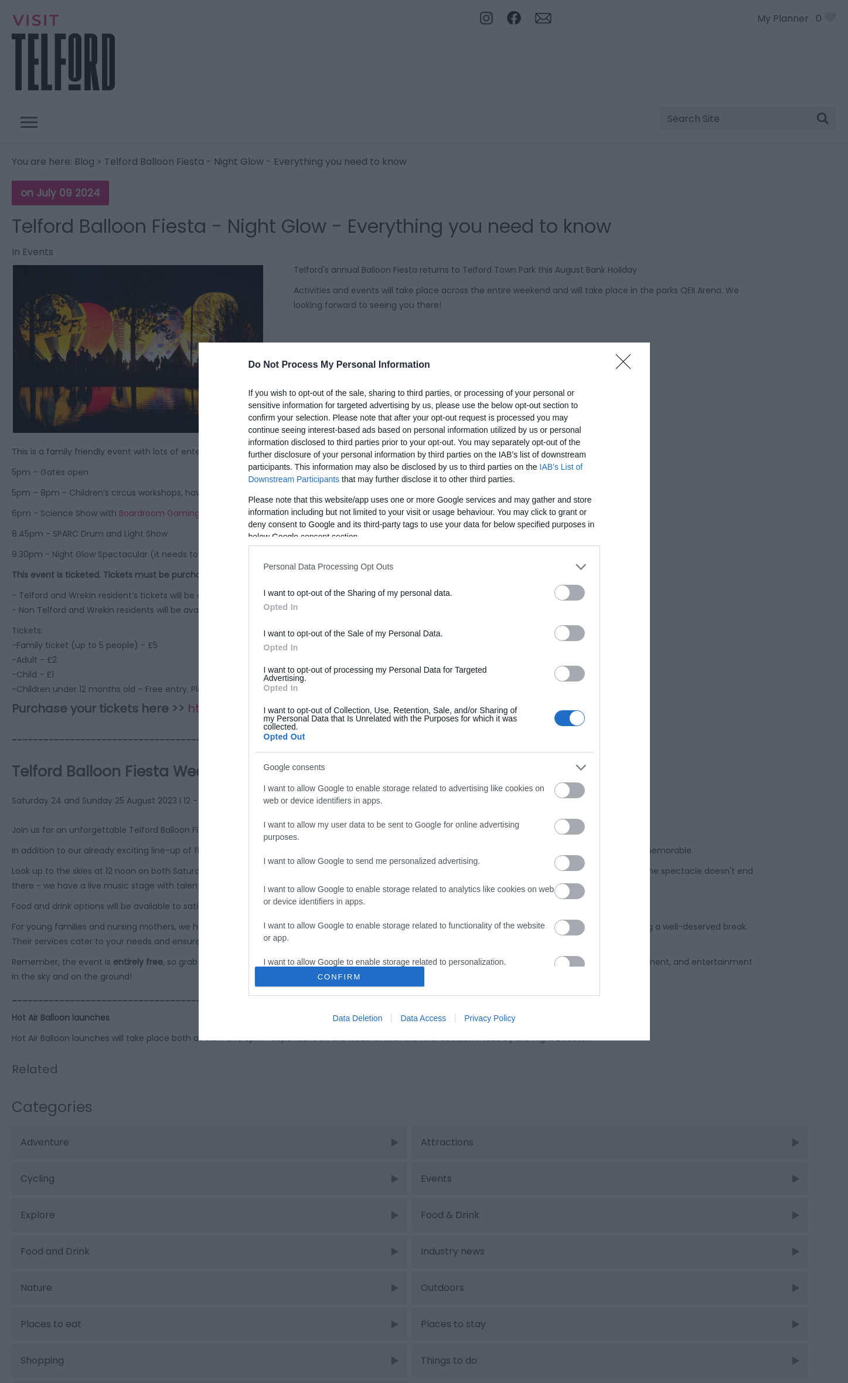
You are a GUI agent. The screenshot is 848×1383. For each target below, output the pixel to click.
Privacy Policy (489, 1018)
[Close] (627, 365)
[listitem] (424, 567)
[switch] (569, 593)
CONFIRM (340, 976)
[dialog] (424, 691)
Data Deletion (358, 1018)
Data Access (423, 1018)
